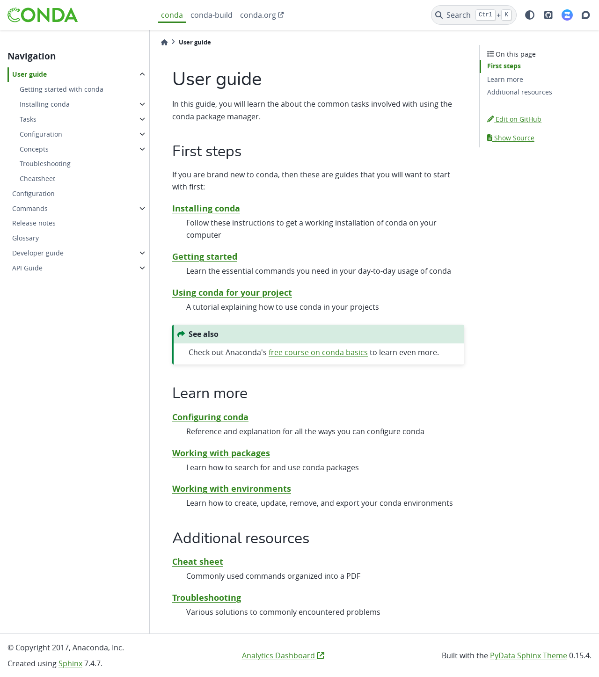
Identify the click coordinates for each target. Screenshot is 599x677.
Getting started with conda (61, 89)
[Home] (164, 42)
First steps (504, 66)
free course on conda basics (318, 352)
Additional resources (519, 91)
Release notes (34, 222)
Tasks (28, 119)
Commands (30, 208)
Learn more (505, 79)
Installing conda (45, 104)
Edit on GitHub (514, 119)
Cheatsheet (37, 178)
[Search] (474, 15)
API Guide (27, 267)
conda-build (211, 15)
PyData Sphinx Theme (528, 655)
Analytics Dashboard (283, 655)
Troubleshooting (45, 163)
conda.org (258, 15)
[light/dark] (529, 15)
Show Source (510, 137)
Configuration (41, 134)
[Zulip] (567, 15)
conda (172, 15)
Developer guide (38, 252)
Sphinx (70, 663)
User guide (29, 74)
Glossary (25, 237)
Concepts (34, 149)
